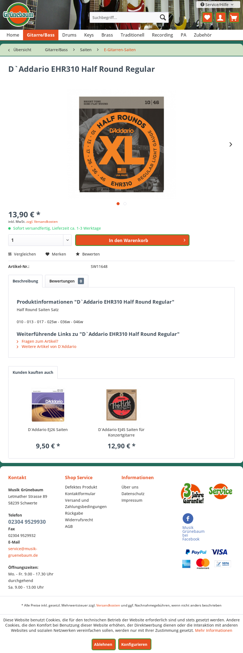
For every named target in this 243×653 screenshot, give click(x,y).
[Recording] (162, 35)
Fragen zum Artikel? (37, 341)
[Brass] (107, 35)
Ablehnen (103, 644)
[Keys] (89, 35)
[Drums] (69, 35)
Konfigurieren (134, 644)
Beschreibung (25, 281)
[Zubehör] (203, 35)
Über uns (130, 487)
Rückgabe (74, 513)
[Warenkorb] (234, 17)
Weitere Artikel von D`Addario (46, 346)
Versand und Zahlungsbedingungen (86, 503)
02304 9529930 (27, 521)
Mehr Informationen (213, 630)
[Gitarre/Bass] (40, 35)
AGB (69, 526)
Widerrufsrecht (79, 519)
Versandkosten (108, 605)
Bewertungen (66, 281)
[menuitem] (129, 17)
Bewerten (88, 254)
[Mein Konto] (220, 17)
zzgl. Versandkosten (42, 221)
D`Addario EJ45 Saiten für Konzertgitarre (121, 432)
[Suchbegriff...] (129, 17)
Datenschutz (133, 493)
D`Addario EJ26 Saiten (48, 429)
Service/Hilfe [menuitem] (215, 4)
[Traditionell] (132, 35)
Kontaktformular (80, 493)
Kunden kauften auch (33, 372)
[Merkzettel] (207, 17)
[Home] (13, 35)
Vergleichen (22, 254)
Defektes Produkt (81, 487)
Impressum (132, 500)
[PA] (183, 35)
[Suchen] (163, 17)
